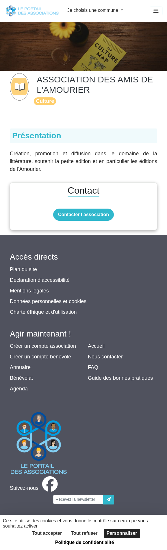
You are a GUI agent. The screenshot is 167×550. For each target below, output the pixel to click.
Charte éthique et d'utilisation (43, 312)
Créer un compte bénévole (40, 357)
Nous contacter (105, 357)
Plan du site (23, 269)
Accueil (96, 346)
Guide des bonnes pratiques (120, 378)
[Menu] (156, 11)
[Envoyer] (108, 499)
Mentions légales (29, 291)
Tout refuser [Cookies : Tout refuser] (84, 533)
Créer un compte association (43, 346)
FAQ (93, 367)
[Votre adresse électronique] (78, 499)
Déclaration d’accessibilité (40, 280)
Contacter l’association (83, 214)
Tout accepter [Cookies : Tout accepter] (47, 533)
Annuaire (20, 367)
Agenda (19, 389)
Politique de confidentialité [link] (84, 542)
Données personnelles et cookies (48, 301)
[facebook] (35, 488)
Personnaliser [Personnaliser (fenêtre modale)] (122, 533)
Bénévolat (21, 378)
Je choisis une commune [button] (93, 10)
